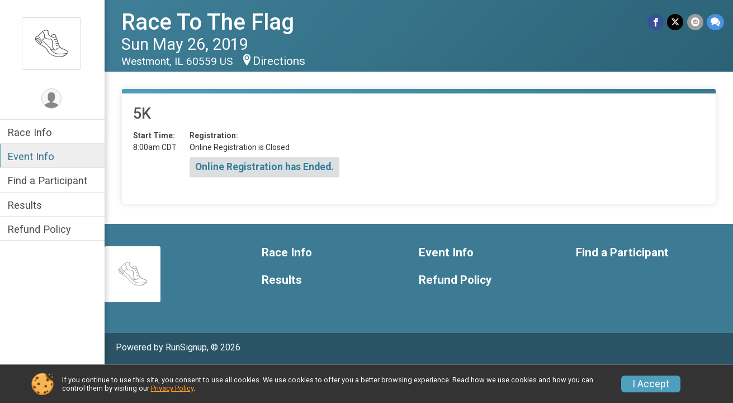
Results (26, 205)
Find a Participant (49, 180)
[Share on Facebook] (656, 22)
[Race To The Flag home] (53, 43)
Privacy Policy (172, 388)
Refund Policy (41, 229)
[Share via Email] (695, 22)
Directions (280, 61)
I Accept (650, 384)
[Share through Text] (715, 22)
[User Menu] (53, 98)
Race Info (31, 132)
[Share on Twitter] (676, 22)
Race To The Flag (209, 22)
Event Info (32, 156)
